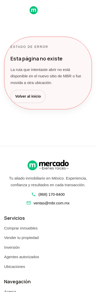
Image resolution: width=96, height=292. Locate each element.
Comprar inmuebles (21, 228)
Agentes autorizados (21, 257)
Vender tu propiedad (21, 237)
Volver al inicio (28, 96)
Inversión (12, 247)
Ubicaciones (14, 266)
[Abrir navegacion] (6, 10)
